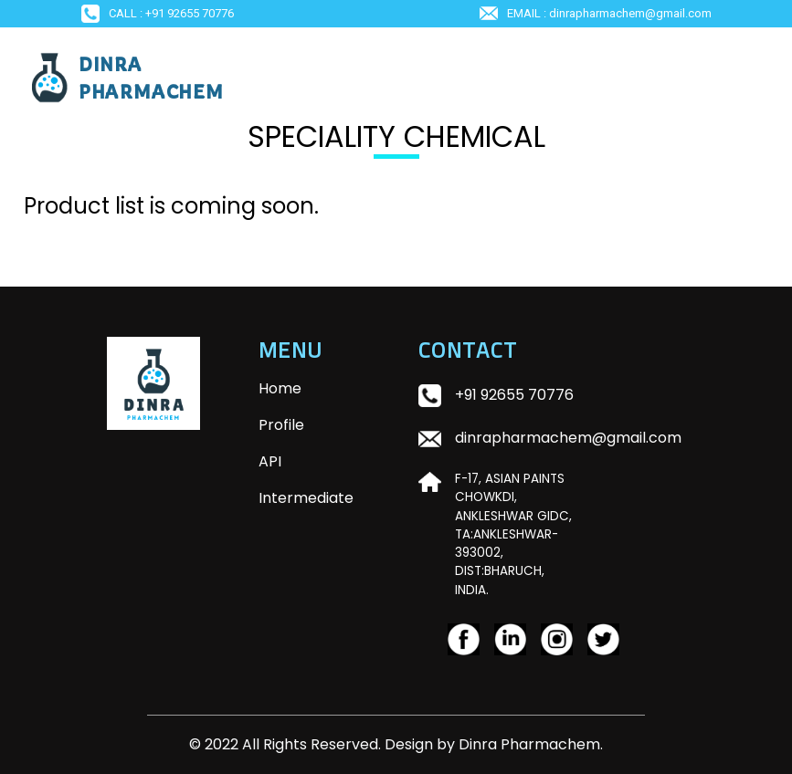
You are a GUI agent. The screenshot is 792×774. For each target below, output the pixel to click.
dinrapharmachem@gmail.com (568, 437)
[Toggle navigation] (743, 76)
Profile (281, 424)
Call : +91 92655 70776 (157, 14)
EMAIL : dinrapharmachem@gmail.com (596, 13)
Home (314, 388)
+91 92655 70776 (514, 394)
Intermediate (306, 497)
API (270, 461)
